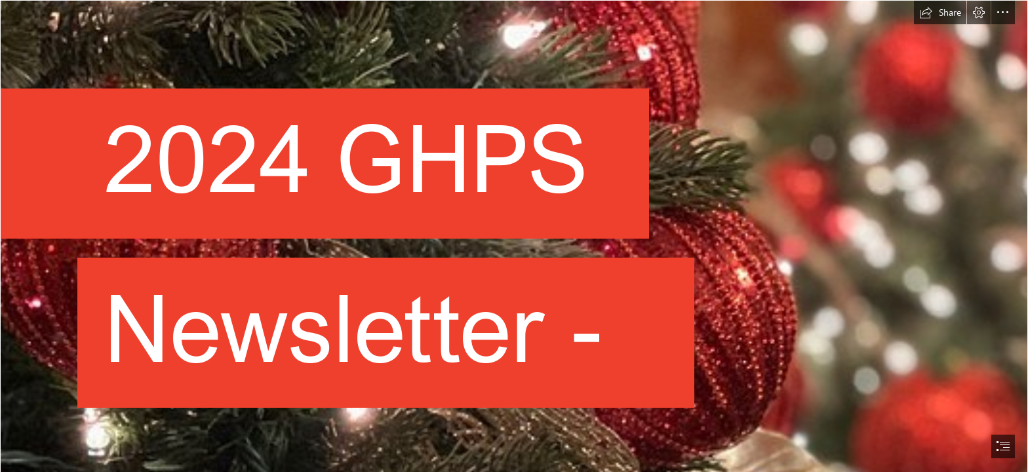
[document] (514, 236)
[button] (940, 12)
